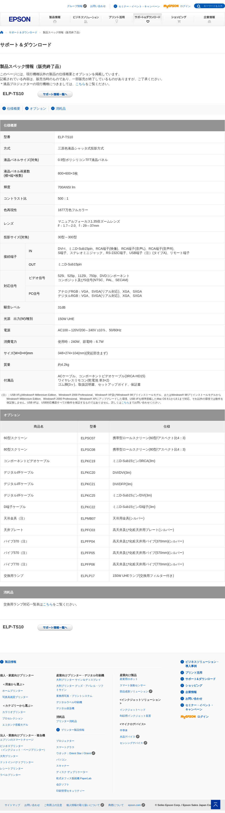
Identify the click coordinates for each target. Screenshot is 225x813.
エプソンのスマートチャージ (17, 739)
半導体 (124, 730)
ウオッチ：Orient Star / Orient (73, 753)
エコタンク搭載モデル (15, 724)
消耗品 (61, 108)
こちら (80, 84)
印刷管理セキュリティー (70, 790)
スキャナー (62, 765)
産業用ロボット (129, 679)
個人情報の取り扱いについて (83, 805)
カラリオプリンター (14, 712)
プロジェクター (65, 740)
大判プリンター (9, 756)
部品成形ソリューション (134, 691)
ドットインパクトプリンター (17, 762)
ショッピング (193, 685)
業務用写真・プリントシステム (74, 695)
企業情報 (191, 692)
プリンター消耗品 (66, 721)
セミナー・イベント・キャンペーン (139, 6)
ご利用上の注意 (53, 805)
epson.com (134, 805)
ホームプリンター (12, 690)
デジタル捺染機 (65, 708)
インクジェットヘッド (133, 709)
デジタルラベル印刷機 (69, 702)
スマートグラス (65, 747)
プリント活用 (193, 672)
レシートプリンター (11, 768)
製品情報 (10, 662)
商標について (116, 805)
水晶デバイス (127, 736)
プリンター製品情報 (72, 729)
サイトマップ (12, 805)
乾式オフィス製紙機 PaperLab (73, 778)
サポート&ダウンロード (200, 679)
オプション (38, 108)
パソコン (61, 759)
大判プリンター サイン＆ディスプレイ (78, 679)
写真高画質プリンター (15, 697)
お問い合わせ (98, 6)
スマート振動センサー (133, 685)
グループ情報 (74, 6)
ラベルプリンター (10, 774)
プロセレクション (12, 718)
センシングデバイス (131, 743)
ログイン (177, 6)
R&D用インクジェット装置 (135, 715)
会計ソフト (62, 784)
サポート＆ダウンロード (23, 32)
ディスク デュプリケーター (72, 772)
